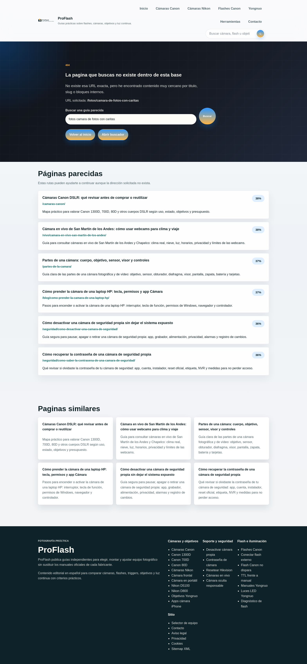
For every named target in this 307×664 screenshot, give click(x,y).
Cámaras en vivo (218, 575)
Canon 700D (180, 559)
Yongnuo (255, 8)
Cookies (177, 643)
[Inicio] (85, 21)
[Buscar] (260, 33)
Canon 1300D (181, 554)
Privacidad (179, 638)
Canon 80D (179, 565)
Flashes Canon (229, 8)
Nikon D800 (180, 591)
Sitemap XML (181, 648)
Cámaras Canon (168, 8)
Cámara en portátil (184, 580)
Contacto (255, 21)
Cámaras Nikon (199, 8)
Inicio (144, 8)
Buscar (207, 116)
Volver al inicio (80, 134)
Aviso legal (179, 633)
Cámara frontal (182, 575)
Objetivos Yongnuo (185, 596)
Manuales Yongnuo (254, 585)
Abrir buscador (113, 134)
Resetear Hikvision (219, 570)
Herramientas (230, 21)
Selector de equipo (185, 623)
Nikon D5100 (181, 585)
